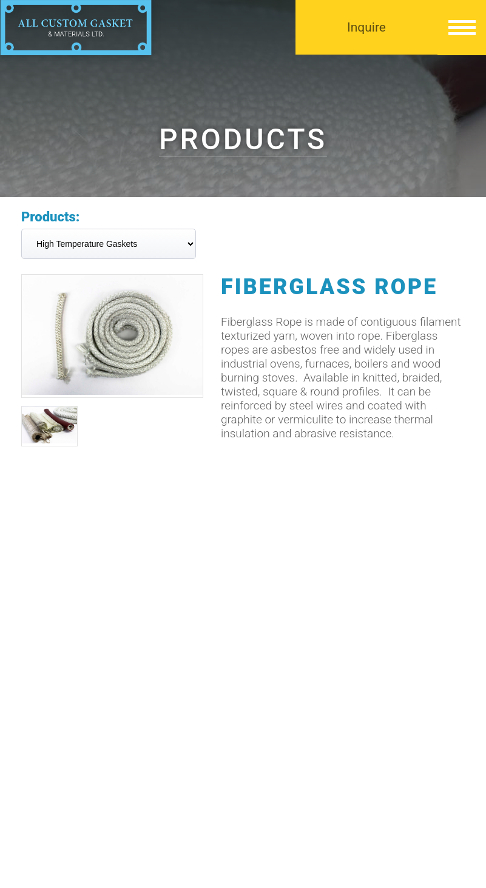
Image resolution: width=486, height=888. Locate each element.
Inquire (366, 27)
